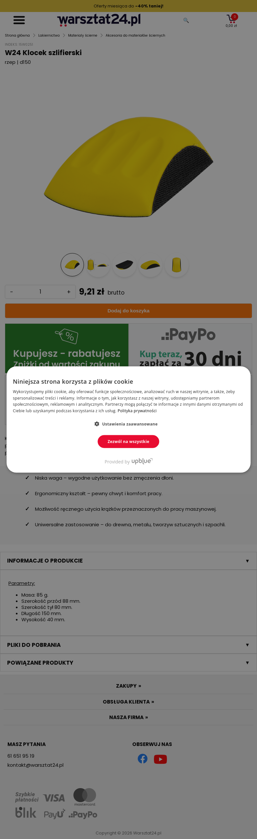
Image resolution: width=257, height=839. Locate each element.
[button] (128, 424)
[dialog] (128, 419)
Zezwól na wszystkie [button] (128, 441)
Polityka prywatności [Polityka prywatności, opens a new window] (137, 411)
